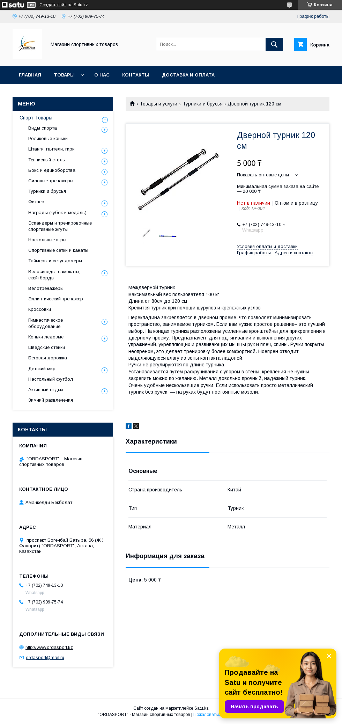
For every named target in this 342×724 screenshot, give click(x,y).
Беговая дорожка (47, 357)
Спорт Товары (36, 117)
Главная (30, 75)
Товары (64, 75)
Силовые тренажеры (50, 180)
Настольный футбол (50, 379)
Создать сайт (52, 4)
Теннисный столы (47, 159)
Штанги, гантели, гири (51, 149)
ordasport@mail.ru (45, 657)
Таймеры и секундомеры (55, 260)
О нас (102, 75)
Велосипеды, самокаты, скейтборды (54, 274)
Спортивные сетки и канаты (58, 250)
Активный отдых (46, 389)
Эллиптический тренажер (55, 298)
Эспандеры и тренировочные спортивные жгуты (60, 226)
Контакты (135, 75)
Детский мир (41, 368)
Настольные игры (47, 239)
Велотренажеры (46, 288)
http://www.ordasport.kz (49, 647)
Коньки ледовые (46, 336)
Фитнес (36, 201)
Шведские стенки (46, 347)
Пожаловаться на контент (218, 714)
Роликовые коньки (48, 138)
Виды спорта (42, 128)
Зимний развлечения (50, 400)
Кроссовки (39, 309)
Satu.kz (201, 708)
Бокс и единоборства (51, 170)
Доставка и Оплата (188, 75)
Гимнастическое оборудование (45, 323)
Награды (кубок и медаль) (57, 212)
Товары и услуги (158, 104)
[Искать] (274, 44)
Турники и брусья (203, 104)
